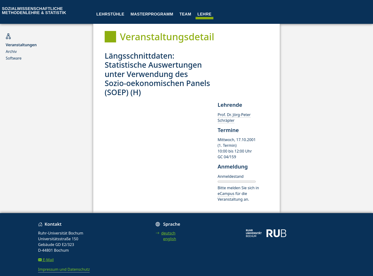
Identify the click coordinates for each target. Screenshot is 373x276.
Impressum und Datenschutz (64, 269)
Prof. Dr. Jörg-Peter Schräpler (234, 117)
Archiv (11, 51)
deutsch (166, 233)
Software (14, 58)
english (169, 238)
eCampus (226, 193)
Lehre (204, 14)
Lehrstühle (110, 14)
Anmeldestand (231, 176)
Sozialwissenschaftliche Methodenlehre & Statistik (34, 10)
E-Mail (46, 259)
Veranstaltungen (21, 44)
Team (185, 14)
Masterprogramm (152, 14)
